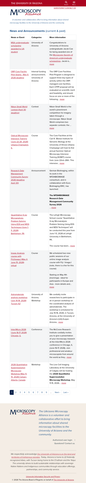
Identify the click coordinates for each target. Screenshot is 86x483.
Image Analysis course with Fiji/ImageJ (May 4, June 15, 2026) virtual (19, 259)
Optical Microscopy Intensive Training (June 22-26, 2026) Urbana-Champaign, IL (20, 141)
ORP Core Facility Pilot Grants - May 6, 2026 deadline (20, 74)
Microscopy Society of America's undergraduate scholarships (61, 58)
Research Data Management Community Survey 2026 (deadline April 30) (19, 176)
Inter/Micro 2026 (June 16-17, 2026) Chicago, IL (19, 332)
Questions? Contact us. (64, 443)
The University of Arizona (64, 480)
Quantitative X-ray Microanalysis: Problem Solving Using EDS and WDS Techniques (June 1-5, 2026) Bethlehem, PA (20, 224)
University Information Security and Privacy (43, 477)
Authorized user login (62, 440)
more (52, 64)
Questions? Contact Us (65, 8)
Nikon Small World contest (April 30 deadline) (19, 109)
